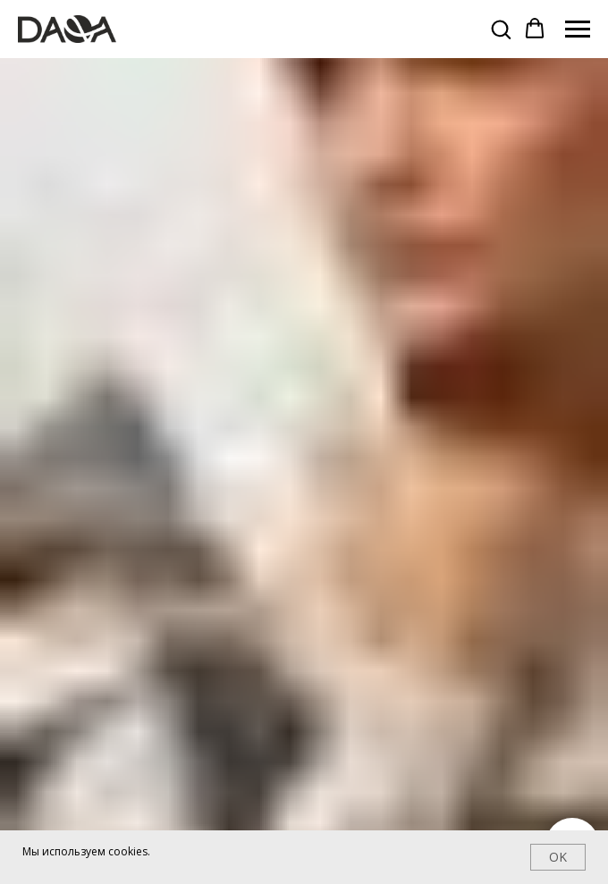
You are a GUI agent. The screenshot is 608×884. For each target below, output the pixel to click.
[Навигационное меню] (577, 29)
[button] (500, 28)
